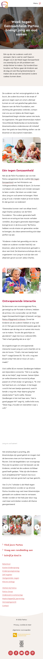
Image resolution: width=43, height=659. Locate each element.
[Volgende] (37, 527)
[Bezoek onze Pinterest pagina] (32, 653)
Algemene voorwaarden (22, 630)
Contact (5, 605)
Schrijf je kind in (12, 555)
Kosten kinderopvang (10, 567)
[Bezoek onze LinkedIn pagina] (27, 653)
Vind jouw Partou (13, 544)
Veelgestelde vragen (10, 578)
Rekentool (6, 564)
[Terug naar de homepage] (3, 3)
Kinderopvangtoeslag (10, 571)
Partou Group (7, 591)
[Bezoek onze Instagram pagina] (10, 653)
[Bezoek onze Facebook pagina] (16, 653)
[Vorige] (5, 527)
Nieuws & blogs (8, 582)
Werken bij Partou (9, 588)
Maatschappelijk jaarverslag (13, 598)
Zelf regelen (7, 574)
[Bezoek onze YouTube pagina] (21, 653)
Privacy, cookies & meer (22, 625)
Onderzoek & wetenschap (12, 595)
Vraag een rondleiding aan (18, 550)
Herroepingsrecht (9, 602)
